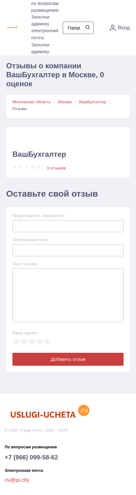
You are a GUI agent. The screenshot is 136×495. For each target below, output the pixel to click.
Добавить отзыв (68, 359)
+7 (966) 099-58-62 (31, 457)
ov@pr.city (17, 480)
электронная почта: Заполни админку (45, 41)
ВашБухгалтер (92, 102)
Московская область (31, 102)
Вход (120, 28)
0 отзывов (56, 168)
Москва (65, 102)
